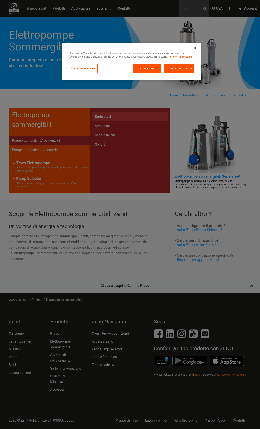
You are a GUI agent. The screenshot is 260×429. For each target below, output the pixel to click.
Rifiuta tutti (147, 68)
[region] (131, 61)
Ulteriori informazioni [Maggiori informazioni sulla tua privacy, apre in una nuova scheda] (181, 56)
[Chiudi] (194, 48)
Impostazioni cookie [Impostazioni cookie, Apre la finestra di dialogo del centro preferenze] (83, 68)
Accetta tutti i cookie (179, 68)
